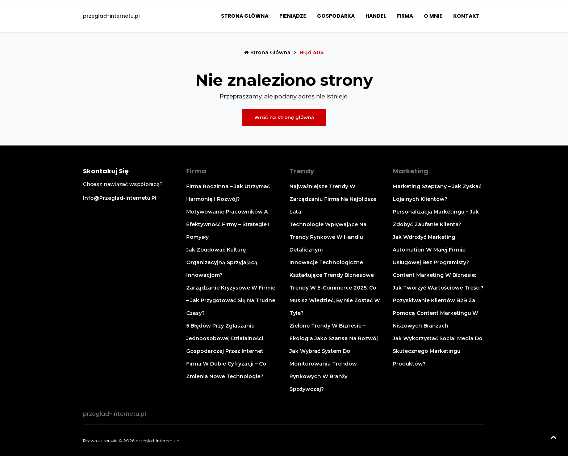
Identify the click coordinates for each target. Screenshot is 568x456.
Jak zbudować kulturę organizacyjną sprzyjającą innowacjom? (222, 262)
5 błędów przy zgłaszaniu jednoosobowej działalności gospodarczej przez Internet (224, 338)
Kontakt (466, 16)
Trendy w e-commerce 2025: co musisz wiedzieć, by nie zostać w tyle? (334, 300)
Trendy (301, 171)
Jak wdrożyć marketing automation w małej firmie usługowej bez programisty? (431, 250)
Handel (376, 16)
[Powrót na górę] (553, 438)
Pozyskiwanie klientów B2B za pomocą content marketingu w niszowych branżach (435, 313)
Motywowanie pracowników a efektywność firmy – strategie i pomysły (228, 224)
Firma (405, 16)
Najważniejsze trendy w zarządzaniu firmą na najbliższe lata (332, 199)
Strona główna (244, 16)
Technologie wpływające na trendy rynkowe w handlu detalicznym (328, 237)
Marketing (410, 171)
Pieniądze (292, 16)
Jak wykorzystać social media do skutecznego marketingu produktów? (438, 351)
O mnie (433, 16)
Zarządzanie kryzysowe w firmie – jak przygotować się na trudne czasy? (230, 300)
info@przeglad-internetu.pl (119, 198)
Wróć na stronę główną (284, 117)
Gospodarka (336, 16)
